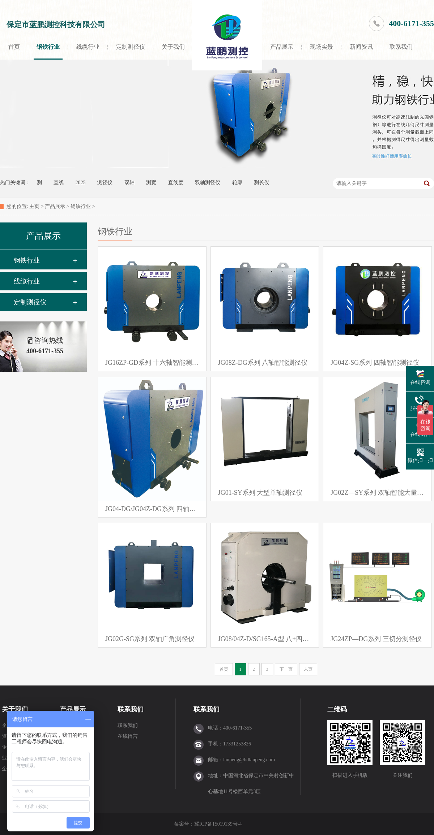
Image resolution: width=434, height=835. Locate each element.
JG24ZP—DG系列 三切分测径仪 (376, 639)
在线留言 (128, 736)
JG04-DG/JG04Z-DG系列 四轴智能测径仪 (152, 508)
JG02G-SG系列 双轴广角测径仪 (150, 639)
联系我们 (401, 47)
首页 (14, 47)
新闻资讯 (361, 47)
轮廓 (237, 182)
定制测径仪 (130, 47)
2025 (81, 182)
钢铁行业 (48, 47)
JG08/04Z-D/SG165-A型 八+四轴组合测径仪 (265, 639)
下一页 (286, 669)
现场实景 (321, 47)
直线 (59, 182)
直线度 (175, 182)
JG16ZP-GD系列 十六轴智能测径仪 (152, 362)
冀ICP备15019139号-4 (218, 824)
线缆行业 (87, 47)
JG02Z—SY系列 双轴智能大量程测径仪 (377, 492)
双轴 (129, 182)
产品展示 (281, 47)
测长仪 (261, 182)
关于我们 (173, 47)
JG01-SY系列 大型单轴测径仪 (260, 492)
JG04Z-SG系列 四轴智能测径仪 (375, 362)
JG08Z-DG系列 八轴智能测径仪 (263, 362)
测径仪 (104, 182)
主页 (34, 206)
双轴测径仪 (207, 182)
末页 (308, 669)
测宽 (151, 182)
